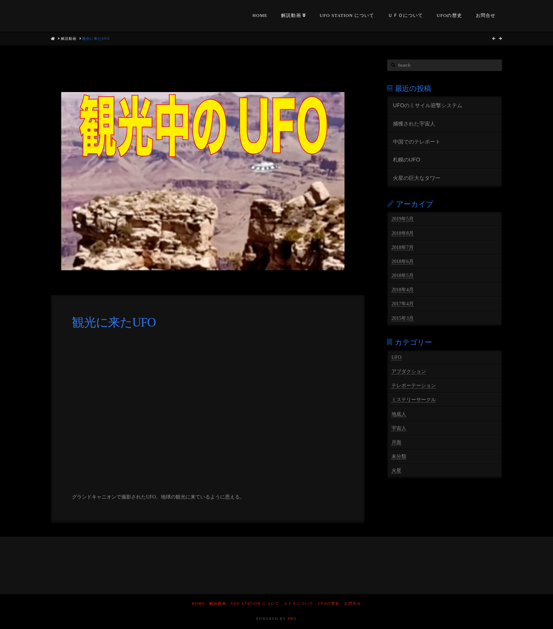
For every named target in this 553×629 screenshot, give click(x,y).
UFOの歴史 (329, 603)
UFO (396, 357)
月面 (396, 442)
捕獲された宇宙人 (414, 123)
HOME (198, 603)
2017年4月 (402, 303)
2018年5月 (402, 275)
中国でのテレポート (416, 141)
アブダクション (408, 371)
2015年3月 (402, 318)
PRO (292, 619)
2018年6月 (402, 261)
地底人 (398, 414)
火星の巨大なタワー (416, 178)
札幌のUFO (406, 159)
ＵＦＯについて (299, 603)
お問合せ (352, 603)
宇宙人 (398, 428)
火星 (396, 470)
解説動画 (217, 603)
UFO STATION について (255, 603)
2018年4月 (402, 289)
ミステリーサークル (413, 399)
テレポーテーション (413, 385)
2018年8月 (402, 233)
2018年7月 (402, 247)
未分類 (398, 456)
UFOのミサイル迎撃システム (427, 105)
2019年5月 (402, 218)
